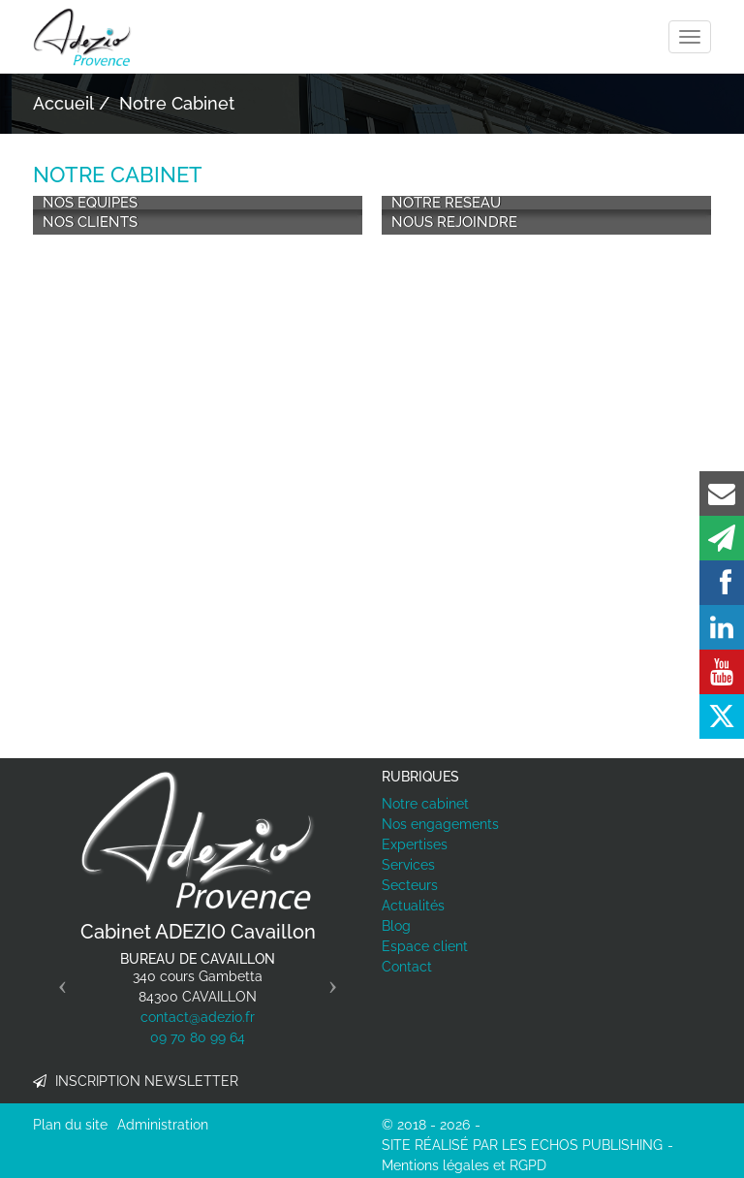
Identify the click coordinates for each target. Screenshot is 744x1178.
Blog (396, 926)
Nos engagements (440, 824)
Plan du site (70, 1124)
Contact (407, 966)
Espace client (425, 946)
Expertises (415, 844)
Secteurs (410, 885)
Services (408, 865)
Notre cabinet (425, 804)
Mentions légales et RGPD (464, 1165)
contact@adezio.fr (197, 1017)
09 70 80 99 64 (197, 1037)
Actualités (413, 905)
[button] (57, 978)
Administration (162, 1124)
